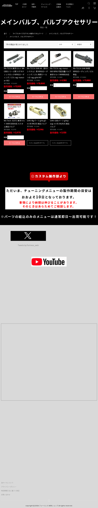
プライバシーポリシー (8, 487)
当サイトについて (7, 483)
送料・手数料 (34, 5)
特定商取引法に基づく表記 (10, 491)
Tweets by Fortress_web (28, 245)
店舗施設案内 (58, 5)
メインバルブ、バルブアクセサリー (61, 33)
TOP (16, 4)
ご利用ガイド (24, 5)
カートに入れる (14, 97)
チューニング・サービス (46, 5)
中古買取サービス (70, 5)
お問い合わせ (5, 494)
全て (5, 33)
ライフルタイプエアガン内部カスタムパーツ (28, 33)
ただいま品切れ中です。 (37, 143)
